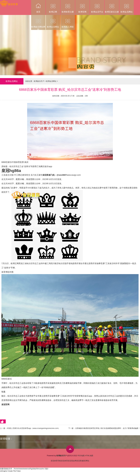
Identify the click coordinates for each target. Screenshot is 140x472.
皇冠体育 (64, 461)
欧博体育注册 (68, 6)
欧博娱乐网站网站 (38, 22)
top (70, 449)
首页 (38, 6)
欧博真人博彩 (68, 21)
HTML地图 (89, 456)
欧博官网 (82, 6)
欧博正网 (53, 6)
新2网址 (86, 461)
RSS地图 (81, 456)
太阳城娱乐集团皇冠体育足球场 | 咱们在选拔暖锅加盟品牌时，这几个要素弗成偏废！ (107, 428)
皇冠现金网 (72, 461)
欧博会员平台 (97, 6)
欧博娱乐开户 (39, 81)
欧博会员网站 (126, 6)
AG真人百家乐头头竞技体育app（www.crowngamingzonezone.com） (33, 428)
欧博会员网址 (53, 21)
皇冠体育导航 (56, 461)
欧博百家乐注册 (112, 6)
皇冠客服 (79, 461)
